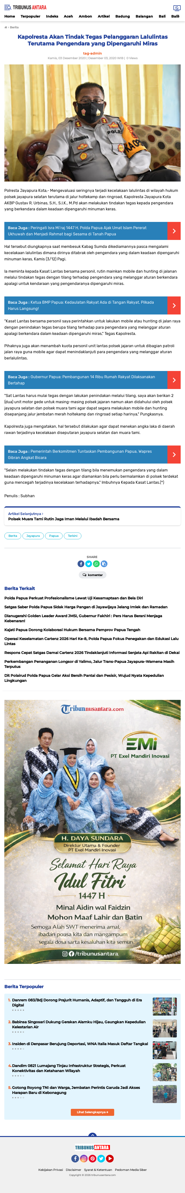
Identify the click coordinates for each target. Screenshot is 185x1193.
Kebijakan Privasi (50, 1170)
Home (9, 16)
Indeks (52, 16)
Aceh (68, 16)
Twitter (103, 1161)
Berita (12, 536)
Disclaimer (73, 1170)
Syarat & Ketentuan (98, 1170)
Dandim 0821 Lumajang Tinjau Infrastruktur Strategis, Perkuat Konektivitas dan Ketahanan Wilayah (69, 1068)
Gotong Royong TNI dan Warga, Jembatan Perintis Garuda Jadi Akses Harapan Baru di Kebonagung (76, 1090)
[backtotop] (92, 1137)
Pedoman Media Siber (131, 1170)
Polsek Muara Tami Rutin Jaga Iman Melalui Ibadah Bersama (63, 519)
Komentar (93, 574)
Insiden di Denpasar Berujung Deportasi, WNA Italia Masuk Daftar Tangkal (80, 1044)
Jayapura (33, 536)
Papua (54, 536)
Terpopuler (30, 16)
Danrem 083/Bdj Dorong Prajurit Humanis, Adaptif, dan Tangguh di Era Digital (77, 1002)
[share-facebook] (81, 563)
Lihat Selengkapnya (92, 1112)
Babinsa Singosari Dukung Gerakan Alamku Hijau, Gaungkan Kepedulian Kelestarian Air (78, 1024)
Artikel (104, 16)
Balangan (144, 16)
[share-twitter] (88, 563)
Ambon (85, 16)
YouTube (113, 1161)
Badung (122, 16)
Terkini (72, 536)
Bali (162, 16)
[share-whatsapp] (96, 563)
